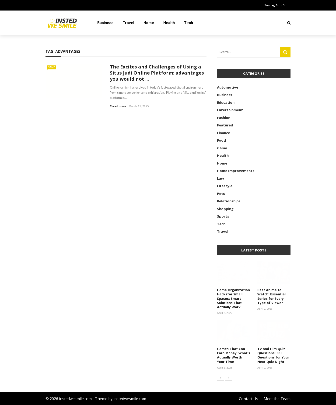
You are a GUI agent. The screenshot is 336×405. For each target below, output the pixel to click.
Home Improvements (235, 170)
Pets (221, 193)
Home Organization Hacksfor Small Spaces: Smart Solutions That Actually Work (233, 298)
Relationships (229, 201)
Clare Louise (118, 106)
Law (220, 178)
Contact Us (248, 398)
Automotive (227, 87)
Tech (188, 23)
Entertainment (230, 110)
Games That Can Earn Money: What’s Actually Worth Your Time (233, 355)
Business (105, 23)
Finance (223, 132)
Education (225, 102)
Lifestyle (224, 185)
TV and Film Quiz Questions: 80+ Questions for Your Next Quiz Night (273, 355)
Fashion (223, 117)
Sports (223, 216)
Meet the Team (277, 398)
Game (51, 67)
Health (169, 23)
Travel (128, 23)
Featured (225, 125)
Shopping (225, 208)
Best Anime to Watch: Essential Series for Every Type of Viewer (271, 296)
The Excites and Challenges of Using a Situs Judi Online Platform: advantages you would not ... (157, 73)
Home (149, 23)
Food (221, 140)
